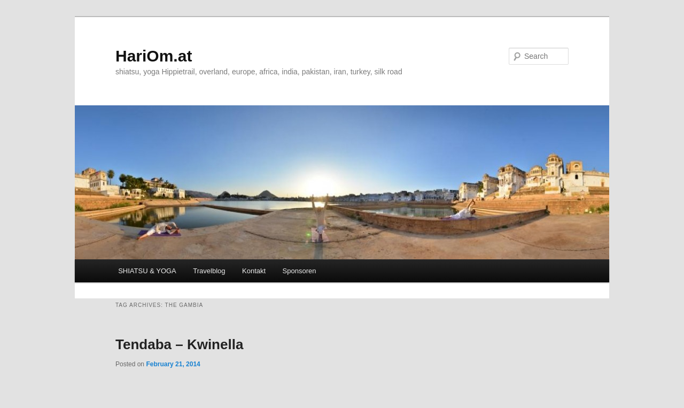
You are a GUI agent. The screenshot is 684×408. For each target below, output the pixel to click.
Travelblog (209, 271)
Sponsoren (299, 271)
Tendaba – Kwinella (179, 344)
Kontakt (254, 271)
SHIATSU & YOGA (147, 271)
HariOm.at (153, 56)
